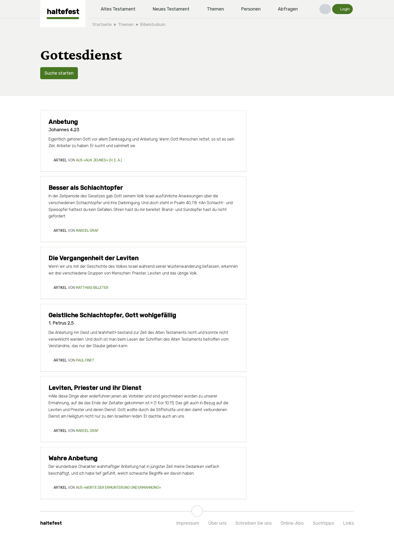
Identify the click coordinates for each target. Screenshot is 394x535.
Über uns (217, 523)
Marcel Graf (87, 231)
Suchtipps (323, 523)
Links (348, 523)
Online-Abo (292, 523)
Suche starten (59, 73)
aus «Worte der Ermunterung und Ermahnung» (118, 487)
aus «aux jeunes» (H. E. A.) (99, 160)
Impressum (187, 523)
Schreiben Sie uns (253, 523)
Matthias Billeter (92, 288)
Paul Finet (85, 360)
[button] (325, 9)
